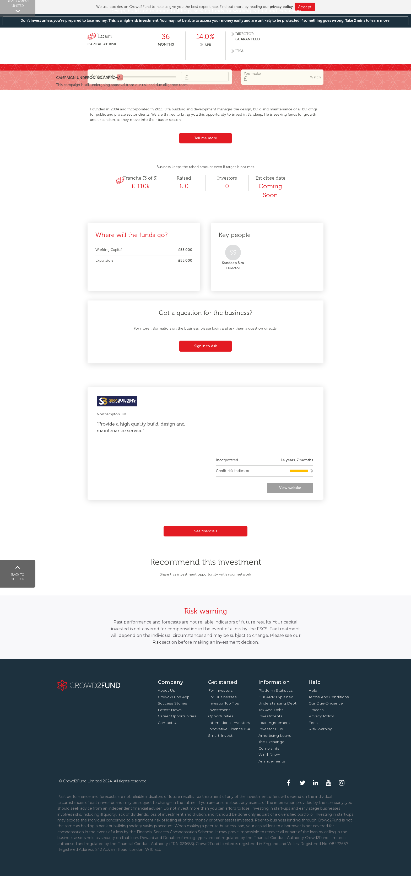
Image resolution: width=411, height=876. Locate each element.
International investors (229, 723)
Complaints (268, 748)
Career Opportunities (177, 716)
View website (290, 488)
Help (313, 690)
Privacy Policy (321, 716)
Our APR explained (275, 697)
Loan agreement (274, 723)
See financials (205, 531)
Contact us (168, 723)
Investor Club (270, 729)
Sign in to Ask (205, 346)
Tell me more (205, 138)
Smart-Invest (220, 735)
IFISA (239, 51)
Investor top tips (223, 703)
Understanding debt (277, 703)
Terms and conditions (329, 697)
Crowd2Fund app (174, 697)
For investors (220, 690)
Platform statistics (275, 690)
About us (166, 690)
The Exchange (271, 742)
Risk (157, 642)
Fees (313, 723)
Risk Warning (321, 729)
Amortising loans (274, 735)
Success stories (172, 703)
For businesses (222, 697)
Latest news (170, 710)
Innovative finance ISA (229, 729)
